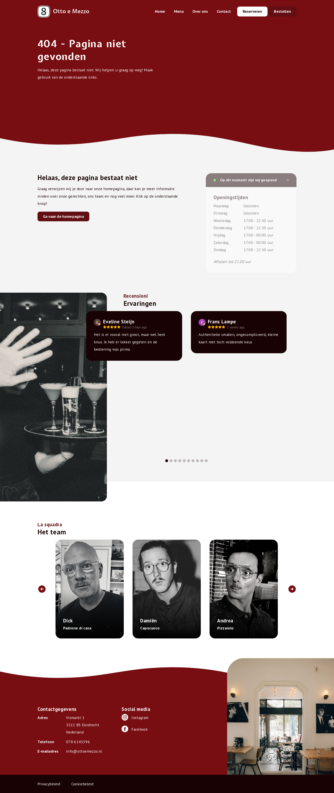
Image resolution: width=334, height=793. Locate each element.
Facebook (135, 729)
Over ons (200, 11)
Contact (224, 11)
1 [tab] (166, 461)
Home (160, 11)
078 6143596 (78, 741)
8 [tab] (197, 461)
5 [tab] (184, 461)
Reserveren (252, 11)
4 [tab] (180, 461)
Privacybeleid (49, 783)
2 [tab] (171, 461)
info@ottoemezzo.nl (84, 751)
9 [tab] (201, 461)
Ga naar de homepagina (63, 216)
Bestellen (282, 11)
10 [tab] (206, 461)
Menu (179, 11)
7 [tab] (193, 461)
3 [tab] (175, 461)
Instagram (135, 717)
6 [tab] (188, 461)
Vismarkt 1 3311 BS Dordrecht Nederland (82, 725)
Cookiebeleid (82, 783)
